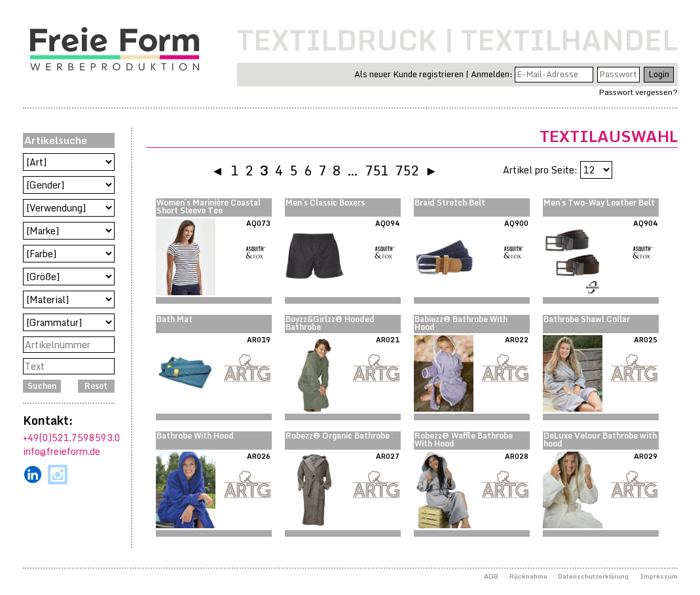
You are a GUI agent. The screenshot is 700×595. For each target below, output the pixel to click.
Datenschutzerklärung (593, 576)
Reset (95, 386)
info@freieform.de (61, 451)
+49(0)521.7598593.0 (71, 437)
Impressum (659, 576)
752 (406, 170)
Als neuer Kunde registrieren (409, 74)
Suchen (42, 386)
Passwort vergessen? (638, 92)
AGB (491, 576)
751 (376, 170)
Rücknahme (528, 576)
